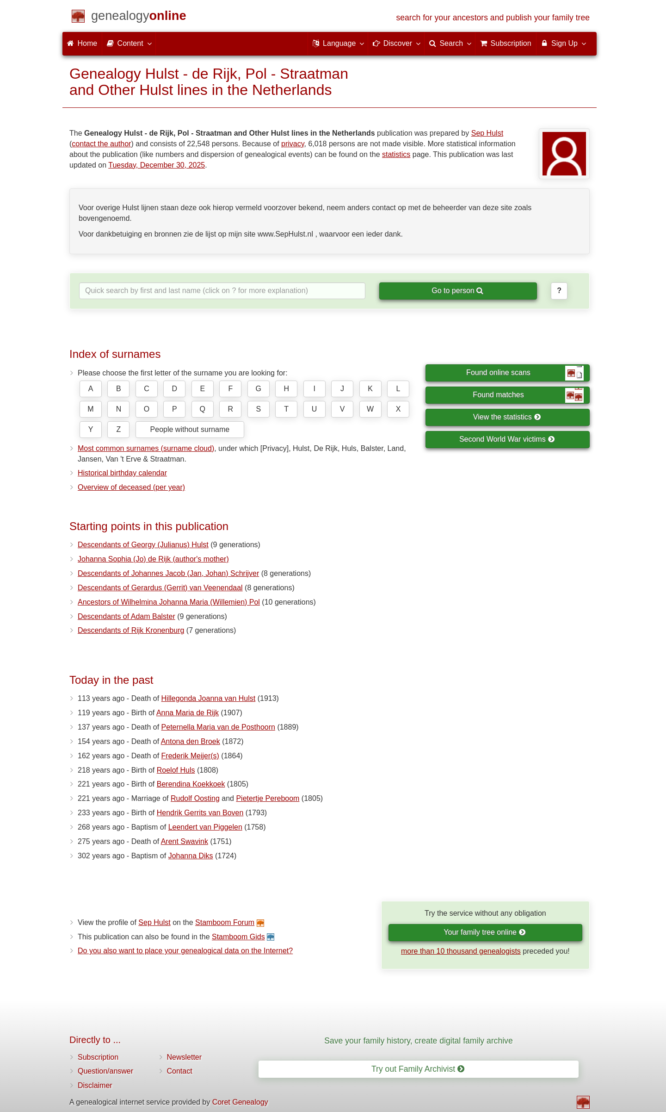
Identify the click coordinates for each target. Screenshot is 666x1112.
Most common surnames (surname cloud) (146, 448)
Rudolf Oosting (195, 798)
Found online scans (525, 373)
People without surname (190, 429)
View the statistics (507, 417)
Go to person (457, 290)
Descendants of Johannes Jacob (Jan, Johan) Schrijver (168, 573)
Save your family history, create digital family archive (418, 1040)
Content (128, 43)
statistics (396, 154)
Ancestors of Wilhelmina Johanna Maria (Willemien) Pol (169, 602)
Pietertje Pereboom (267, 798)
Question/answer (105, 1071)
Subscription (98, 1057)
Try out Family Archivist (417, 1069)
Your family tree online (484, 932)
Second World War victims (507, 439)
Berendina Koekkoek (191, 784)
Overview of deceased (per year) (131, 487)
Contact (179, 1071)
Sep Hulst (487, 133)
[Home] (138, 17)
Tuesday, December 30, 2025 (156, 165)
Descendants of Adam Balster (126, 616)
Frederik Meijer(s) (190, 756)
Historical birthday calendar (122, 473)
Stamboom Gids (238, 937)
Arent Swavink (184, 841)
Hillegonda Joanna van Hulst (208, 698)
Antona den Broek (190, 741)
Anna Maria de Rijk (187, 713)
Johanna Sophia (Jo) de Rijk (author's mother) (153, 559)
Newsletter (184, 1057)
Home (82, 43)
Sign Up (563, 43)
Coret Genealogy (240, 1102)
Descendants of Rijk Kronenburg (131, 630)
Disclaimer (95, 1085)
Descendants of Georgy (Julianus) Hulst (143, 545)
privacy (292, 144)
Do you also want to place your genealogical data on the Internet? (185, 951)
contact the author (101, 144)
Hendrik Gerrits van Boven (200, 813)
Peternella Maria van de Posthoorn (218, 727)
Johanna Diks (190, 856)
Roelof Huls (176, 770)
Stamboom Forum (224, 922)
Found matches (528, 395)
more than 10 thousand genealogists (461, 951)
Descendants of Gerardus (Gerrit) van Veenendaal (160, 588)
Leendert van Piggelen (205, 827)
